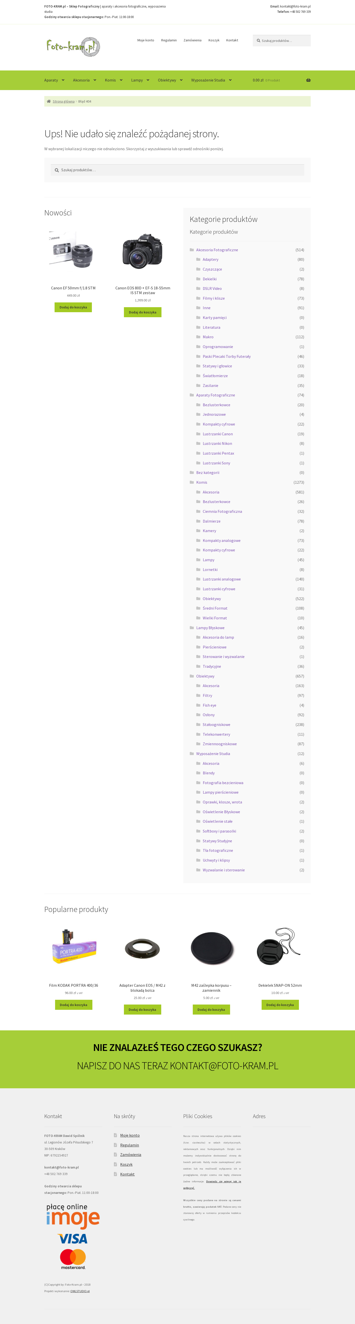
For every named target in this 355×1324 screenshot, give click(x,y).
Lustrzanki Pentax (218, 453)
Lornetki (210, 569)
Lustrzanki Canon (218, 433)
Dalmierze (212, 521)
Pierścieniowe (215, 646)
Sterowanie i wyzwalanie (224, 656)
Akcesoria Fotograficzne (217, 249)
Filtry (207, 695)
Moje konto (145, 40)
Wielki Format (215, 617)
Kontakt (232, 40)
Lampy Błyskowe (210, 627)
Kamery (209, 530)
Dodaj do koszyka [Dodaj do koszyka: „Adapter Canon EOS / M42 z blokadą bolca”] (142, 1009)
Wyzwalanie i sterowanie (224, 869)
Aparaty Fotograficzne (215, 394)
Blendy (209, 772)
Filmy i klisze (214, 298)
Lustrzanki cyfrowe (219, 588)
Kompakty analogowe (222, 540)
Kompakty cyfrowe (219, 424)
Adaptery (210, 259)
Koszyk (214, 40)
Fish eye (209, 705)
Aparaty (51, 79)
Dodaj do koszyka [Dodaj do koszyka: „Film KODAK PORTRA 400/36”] (73, 1005)
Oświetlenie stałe (218, 821)
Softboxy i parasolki (219, 831)
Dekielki (210, 278)
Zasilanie (210, 385)
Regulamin (169, 40)
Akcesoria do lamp (218, 637)
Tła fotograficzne (218, 850)
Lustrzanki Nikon (217, 443)
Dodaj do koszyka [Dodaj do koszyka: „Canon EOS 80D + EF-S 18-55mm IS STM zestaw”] (142, 312)
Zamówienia (193, 40)
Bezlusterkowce (216, 404)
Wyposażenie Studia (208, 79)
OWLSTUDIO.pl (80, 1291)
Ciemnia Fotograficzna (222, 511)
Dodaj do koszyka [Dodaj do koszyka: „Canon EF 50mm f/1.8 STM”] (73, 307)
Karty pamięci (215, 317)
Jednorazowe (214, 414)
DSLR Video (212, 288)
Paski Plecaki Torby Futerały (227, 356)
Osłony (209, 714)
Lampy (137, 79)
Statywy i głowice (217, 365)
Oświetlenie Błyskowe (221, 811)
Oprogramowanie (218, 346)
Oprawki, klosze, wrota (222, 801)
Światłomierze (215, 375)
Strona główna (64, 101)
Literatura (211, 327)
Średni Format (215, 608)
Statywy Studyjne (217, 840)
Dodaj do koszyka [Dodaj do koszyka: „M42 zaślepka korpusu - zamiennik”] (211, 1009)
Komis (110, 79)
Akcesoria (81, 79)
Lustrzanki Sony (216, 462)
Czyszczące (212, 269)
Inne (207, 307)
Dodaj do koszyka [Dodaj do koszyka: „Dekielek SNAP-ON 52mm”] (280, 1005)
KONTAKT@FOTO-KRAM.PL (224, 1065)
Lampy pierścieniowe (221, 792)
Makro (208, 336)
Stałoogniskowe (216, 724)
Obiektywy (167, 79)
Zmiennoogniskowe (220, 743)
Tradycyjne (212, 666)
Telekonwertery (216, 734)
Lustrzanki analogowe (222, 579)
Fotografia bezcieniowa (223, 782)
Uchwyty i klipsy (216, 860)
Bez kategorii (207, 472)
